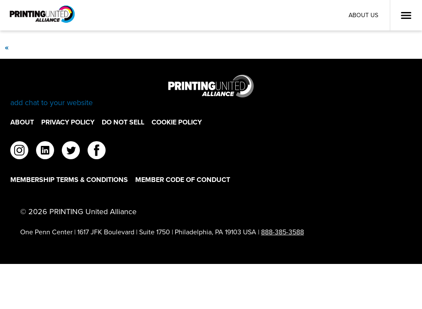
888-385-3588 (282, 232)
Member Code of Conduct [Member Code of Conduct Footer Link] (182, 180)
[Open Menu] (406, 15)
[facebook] (97, 151)
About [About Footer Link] (22, 122)
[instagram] (19, 151)
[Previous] (6, 47)
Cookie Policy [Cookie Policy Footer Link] (177, 122)
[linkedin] (45, 151)
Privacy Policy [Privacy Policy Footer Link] (67, 122)
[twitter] (71, 151)
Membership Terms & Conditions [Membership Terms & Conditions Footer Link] (69, 180)
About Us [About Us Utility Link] (363, 15)
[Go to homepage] (211, 91)
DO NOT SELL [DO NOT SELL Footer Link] (123, 122)
